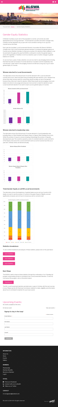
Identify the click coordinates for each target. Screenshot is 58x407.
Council (6, 332)
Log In (4, 374)
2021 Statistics (9, 258)
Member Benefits (8, 370)
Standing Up (8, 282)
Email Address (8, 316)
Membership (6, 368)
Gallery (5, 360)
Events (5, 358)
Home (12, 27)
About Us (5, 354)
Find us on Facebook (10, 382)
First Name (7, 321)
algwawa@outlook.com (12, 394)
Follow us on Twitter (9, 386)
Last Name (7, 327)
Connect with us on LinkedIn (12, 384)
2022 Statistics (9, 254)
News (4, 356)
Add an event (7, 308)
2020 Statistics (9, 263)
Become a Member (8, 372)
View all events (50, 308)
